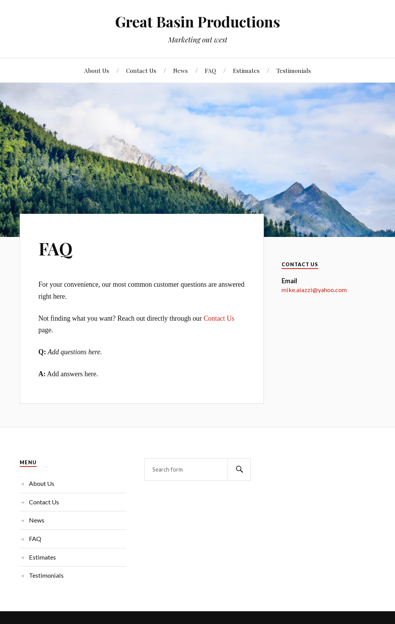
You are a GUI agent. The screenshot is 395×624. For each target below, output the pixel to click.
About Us (96, 70)
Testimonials (294, 70)
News (180, 70)
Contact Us (141, 70)
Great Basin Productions (197, 21)
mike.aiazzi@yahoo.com (314, 289)
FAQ (210, 70)
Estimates (246, 70)
